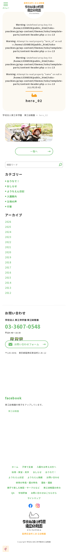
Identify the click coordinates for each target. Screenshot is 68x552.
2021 (8, 247)
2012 (8, 292)
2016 (8, 272)
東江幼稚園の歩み (52, 487)
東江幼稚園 (13, 411)
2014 (8, 282)
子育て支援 (27, 466)
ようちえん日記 (15, 191)
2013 (8, 287)
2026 (8, 221)
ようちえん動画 (35, 477)
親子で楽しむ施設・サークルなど (23, 487)
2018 (8, 262)
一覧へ (34, 151)
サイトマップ (34, 498)
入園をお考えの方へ (46, 466)
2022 (8, 242)
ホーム (15, 466)
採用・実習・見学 (20, 472)
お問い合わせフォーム (26, 344)
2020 (8, 252)
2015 (8, 277)
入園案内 (12, 196)
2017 (8, 267)
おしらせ (12, 186)
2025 (8, 226)
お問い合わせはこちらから (44, 492)
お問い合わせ (52, 477)
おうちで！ (13, 181)
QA (13, 492)
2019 (8, 257)
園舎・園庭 (46, 482)
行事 (9, 206)
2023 (8, 237)
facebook (13, 398)
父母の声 (12, 201)
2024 (8, 232)
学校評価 (22, 492)
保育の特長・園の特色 (27, 482)
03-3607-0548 (23, 326)
